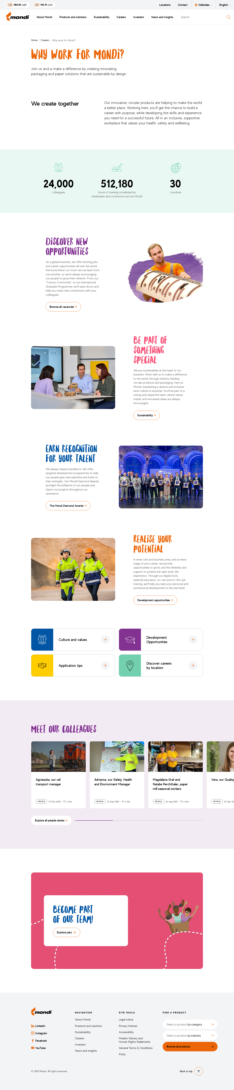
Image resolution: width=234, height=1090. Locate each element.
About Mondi (44, 17)
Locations (165, 5)
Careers (121, 17)
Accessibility (126, 1032)
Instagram (39, 1033)
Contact (182, 5)
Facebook (39, 1040)
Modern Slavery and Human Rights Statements (134, 1040)
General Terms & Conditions (136, 1048)
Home (34, 40)
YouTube (38, 1048)
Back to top (191, 1071)
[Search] (228, 17)
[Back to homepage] (17, 17)
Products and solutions (72, 17)
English (224, 5)
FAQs (122, 1054)
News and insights (162, 17)
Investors (138, 17)
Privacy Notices (128, 1026)
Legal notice (126, 1019)
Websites (203, 5)
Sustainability (101, 17)
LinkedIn (38, 1026)
